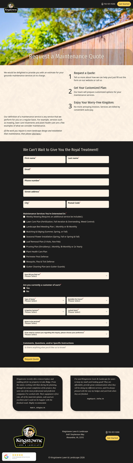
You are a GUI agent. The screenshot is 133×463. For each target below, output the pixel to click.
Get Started (124, 3)
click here (36, 133)
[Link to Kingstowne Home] (11, 4)
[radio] (66, 288)
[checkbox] (66, 241)
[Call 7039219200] (108, 4)
